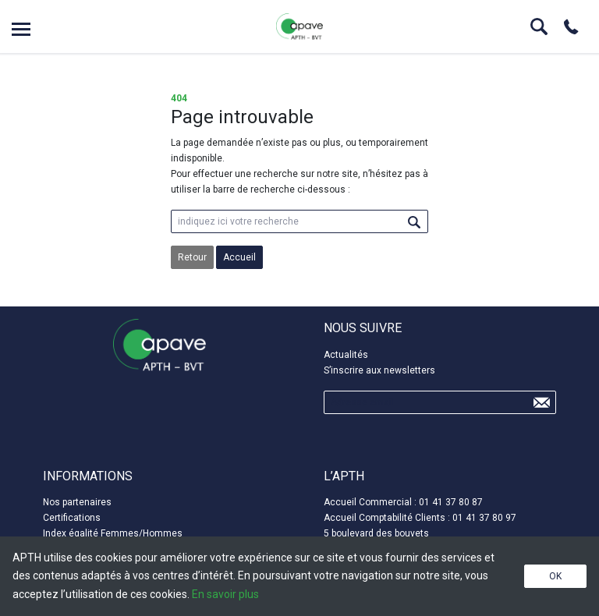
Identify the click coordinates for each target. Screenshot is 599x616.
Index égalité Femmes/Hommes (113, 533)
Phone (571, 26)
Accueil (239, 257)
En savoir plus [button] (225, 594)
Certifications (72, 517)
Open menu (21, 29)
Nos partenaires (77, 502)
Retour (192, 257)
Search (539, 26)
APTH (299, 26)
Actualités (346, 354)
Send (541, 402)
